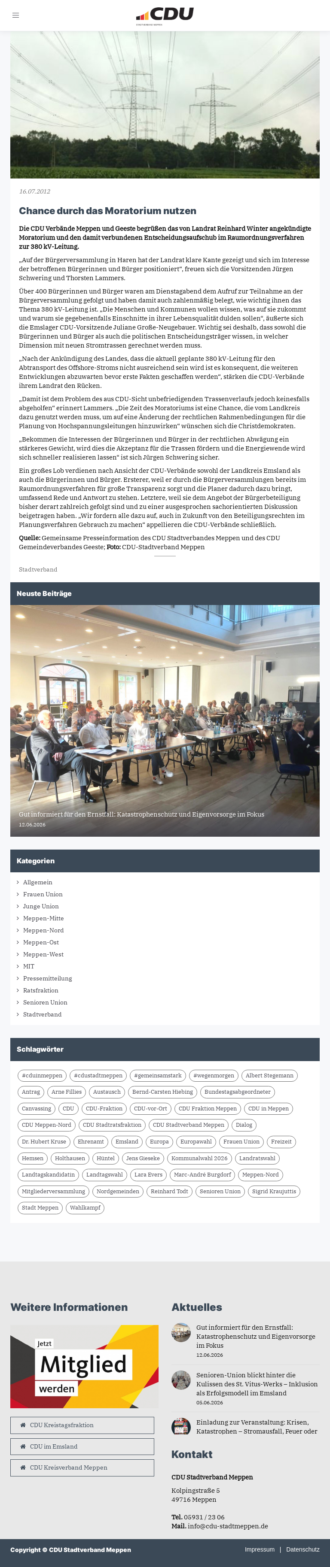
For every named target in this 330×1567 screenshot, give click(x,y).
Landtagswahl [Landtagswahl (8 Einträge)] (104, 1174)
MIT (28, 966)
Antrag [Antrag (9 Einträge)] (31, 1091)
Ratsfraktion (40, 990)
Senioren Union (45, 1002)
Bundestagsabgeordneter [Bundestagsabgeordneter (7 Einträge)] (238, 1091)
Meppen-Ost (41, 942)
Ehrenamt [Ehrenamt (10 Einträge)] (91, 1141)
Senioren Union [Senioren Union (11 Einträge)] (220, 1191)
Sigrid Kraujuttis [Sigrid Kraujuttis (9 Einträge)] (274, 1191)
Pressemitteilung (47, 978)
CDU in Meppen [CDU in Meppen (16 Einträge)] (268, 1108)
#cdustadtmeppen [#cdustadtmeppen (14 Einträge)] (98, 1075)
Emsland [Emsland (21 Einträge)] (127, 1141)
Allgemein (37, 882)
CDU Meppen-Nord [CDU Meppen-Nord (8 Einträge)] (46, 1124)
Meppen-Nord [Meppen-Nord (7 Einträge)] (260, 1174)
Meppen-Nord (43, 930)
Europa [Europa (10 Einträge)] (159, 1141)
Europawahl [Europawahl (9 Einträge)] (196, 1141)
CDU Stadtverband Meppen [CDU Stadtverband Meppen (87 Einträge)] (188, 1124)
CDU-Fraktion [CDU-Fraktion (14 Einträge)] (104, 1108)
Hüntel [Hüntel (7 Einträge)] (106, 1158)
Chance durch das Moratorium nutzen (107, 210)
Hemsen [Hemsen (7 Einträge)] (32, 1158)
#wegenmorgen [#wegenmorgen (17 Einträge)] (213, 1075)
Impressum (260, 1549)
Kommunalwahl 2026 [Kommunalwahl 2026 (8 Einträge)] (199, 1158)
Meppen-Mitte (43, 918)
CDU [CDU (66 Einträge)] (68, 1108)
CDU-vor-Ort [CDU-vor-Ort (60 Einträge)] (150, 1108)
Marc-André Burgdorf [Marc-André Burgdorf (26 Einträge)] (202, 1174)
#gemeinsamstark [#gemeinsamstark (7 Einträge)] (158, 1075)
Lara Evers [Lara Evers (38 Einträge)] (148, 1174)
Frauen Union (43, 894)
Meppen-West (43, 954)
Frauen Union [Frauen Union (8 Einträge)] (241, 1141)
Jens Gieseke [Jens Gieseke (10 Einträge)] (143, 1158)
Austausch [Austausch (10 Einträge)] (107, 1091)
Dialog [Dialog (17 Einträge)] (244, 1124)
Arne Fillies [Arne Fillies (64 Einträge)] (67, 1091)
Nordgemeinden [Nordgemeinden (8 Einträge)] (118, 1191)
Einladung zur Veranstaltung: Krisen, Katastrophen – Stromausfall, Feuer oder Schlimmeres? (257, 1431)
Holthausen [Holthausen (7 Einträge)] (70, 1158)
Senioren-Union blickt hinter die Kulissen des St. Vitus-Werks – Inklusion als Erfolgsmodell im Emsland (257, 1384)
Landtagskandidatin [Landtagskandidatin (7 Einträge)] (48, 1174)
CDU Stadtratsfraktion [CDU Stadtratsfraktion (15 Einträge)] (112, 1124)
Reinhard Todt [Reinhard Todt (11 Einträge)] (169, 1191)
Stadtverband (38, 569)
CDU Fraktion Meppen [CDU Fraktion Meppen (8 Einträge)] (208, 1108)
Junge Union (41, 906)
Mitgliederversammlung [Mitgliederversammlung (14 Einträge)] (53, 1191)
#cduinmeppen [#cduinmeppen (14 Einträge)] (42, 1075)
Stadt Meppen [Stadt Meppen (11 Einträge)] (40, 1207)
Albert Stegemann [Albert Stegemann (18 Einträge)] (269, 1075)
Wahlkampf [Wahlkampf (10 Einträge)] (85, 1207)
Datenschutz (303, 1549)
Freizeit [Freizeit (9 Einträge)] (281, 1141)
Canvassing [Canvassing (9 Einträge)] (36, 1108)
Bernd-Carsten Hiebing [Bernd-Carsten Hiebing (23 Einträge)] (162, 1091)
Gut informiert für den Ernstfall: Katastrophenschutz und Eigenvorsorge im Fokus (255, 1336)
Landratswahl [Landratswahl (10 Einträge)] (257, 1158)
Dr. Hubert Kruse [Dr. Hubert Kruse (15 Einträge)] (44, 1141)
